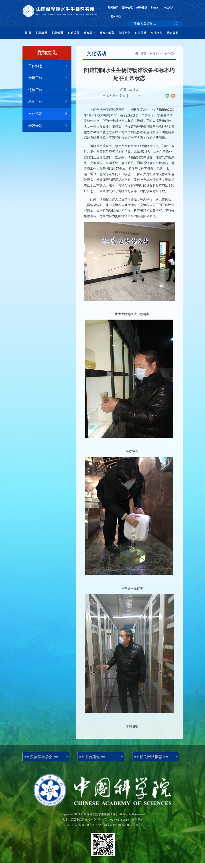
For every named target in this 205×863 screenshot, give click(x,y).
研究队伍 (89, 33)
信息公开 (172, 33)
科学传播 (140, 33)
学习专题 (49, 126)
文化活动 (49, 114)
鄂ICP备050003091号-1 (82, 825)
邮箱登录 (113, 7)
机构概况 (41, 33)
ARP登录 (141, 7)
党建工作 (49, 78)
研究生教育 (107, 33)
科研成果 (73, 33)
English (155, 7)
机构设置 (57, 33)
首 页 (28, 33)
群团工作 (49, 102)
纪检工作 (49, 90)
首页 (143, 53)
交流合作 (156, 33)
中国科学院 (114, 16)
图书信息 (127, 7)
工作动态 (49, 66)
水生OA (168, 7)
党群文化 (124, 33)
